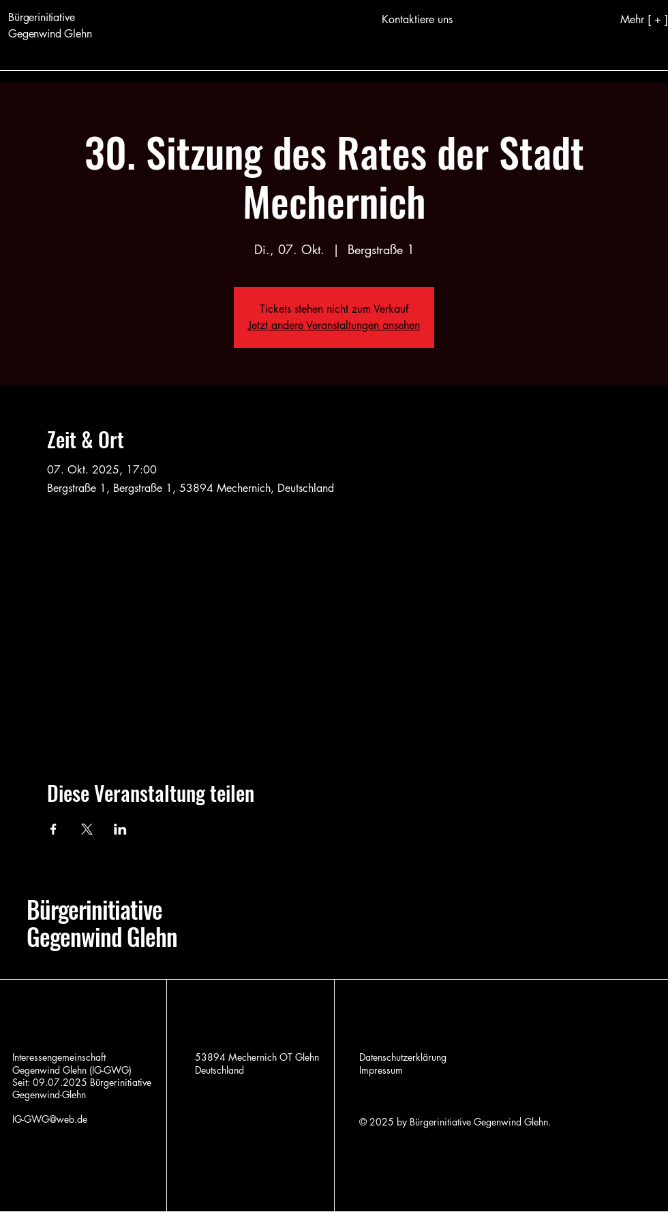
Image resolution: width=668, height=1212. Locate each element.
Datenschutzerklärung (402, 1057)
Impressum (381, 1069)
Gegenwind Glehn (102, 936)
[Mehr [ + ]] (622, 19)
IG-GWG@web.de (49, 1119)
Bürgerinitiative (94, 909)
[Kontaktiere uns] (417, 19)
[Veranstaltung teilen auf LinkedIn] (120, 829)
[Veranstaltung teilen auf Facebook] (53, 829)
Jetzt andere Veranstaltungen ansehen (334, 325)
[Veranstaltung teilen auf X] (86, 829)
